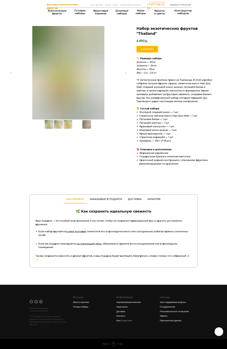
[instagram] (31, 301)
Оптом (115, 5)
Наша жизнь (122, 307)
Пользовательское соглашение (174, 311)
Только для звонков (157, 2)
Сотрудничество (167, 307)
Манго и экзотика (81, 302)
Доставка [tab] (135, 199)
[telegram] (41, 301)
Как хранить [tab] (75, 199)
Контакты (120, 316)
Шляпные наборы (121, 12)
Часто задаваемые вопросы (173, 302)
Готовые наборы (80, 12)
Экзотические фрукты (57, 12)
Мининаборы (141, 12)
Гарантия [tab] (153, 199)
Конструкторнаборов (183, 12)
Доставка (99, 5)
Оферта (163, 316)
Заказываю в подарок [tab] (106, 199)
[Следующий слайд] (125, 73)
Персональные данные (170, 320)
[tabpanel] (113, 235)
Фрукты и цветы (159, 12)
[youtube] (36, 301)
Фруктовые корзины (100, 12)
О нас (92, 5)
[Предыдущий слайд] (11, 73)
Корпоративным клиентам (130, 5)
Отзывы (108, 5)
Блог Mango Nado (124, 320)
